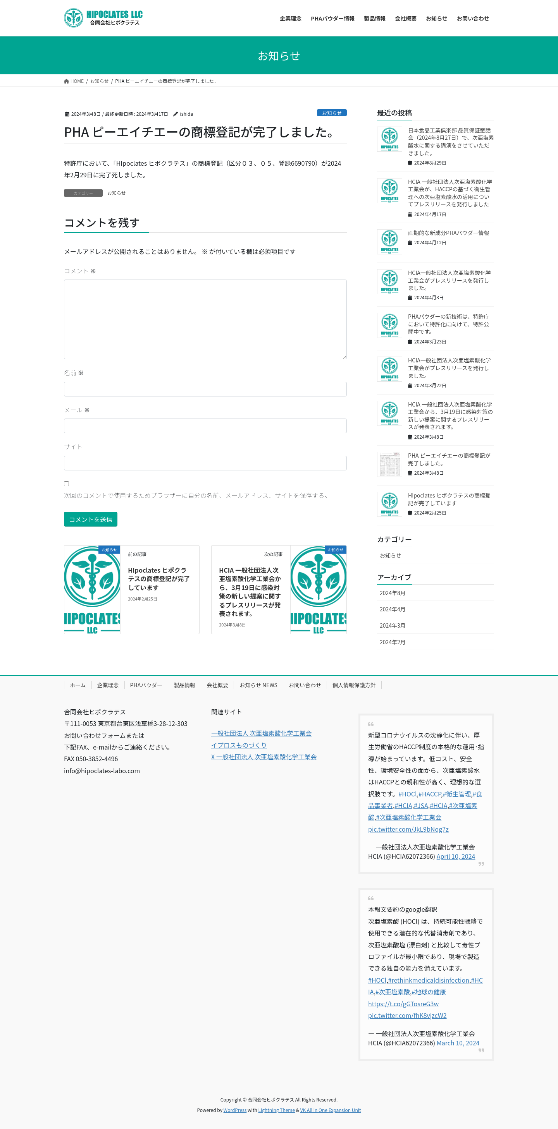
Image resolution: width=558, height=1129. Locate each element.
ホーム (78, 685)
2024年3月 (393, 625)
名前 (74, 372)
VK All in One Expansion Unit (330, 1110)
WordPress (235, 1110)
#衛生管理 (457, 793)
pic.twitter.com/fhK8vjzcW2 (407, 1015)
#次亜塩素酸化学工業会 (408, 817)
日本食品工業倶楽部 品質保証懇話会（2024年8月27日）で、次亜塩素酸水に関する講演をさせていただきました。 (451, 141)
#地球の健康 (429, 991)
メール (77, 409)
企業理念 (108, 685)
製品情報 (184, 685)
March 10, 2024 (458, 1042)
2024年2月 (393, 642)
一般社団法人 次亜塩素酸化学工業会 (261, 733)
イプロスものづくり (239, 745)
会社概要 (217, 685)
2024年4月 (393, 609)
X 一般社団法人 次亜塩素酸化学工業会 (264, 756)
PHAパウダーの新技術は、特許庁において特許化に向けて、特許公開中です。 (448, 323)
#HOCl (407, 793)
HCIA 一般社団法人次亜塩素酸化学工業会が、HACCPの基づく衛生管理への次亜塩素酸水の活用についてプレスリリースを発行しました (450, 193)
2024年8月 (393, 593)
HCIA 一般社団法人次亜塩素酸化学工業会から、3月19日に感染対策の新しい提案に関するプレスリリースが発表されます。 (250, 591)
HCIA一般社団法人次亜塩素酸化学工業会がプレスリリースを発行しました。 (449, 280)
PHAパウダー (146, 685)
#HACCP (429, 793)
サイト (73, 446)
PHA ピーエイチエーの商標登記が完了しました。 (449, 459)
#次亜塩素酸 (392, 991)
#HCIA (403, 805)
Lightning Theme (276, 1110)
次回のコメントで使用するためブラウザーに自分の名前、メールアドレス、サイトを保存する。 (197, 495)
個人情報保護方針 (354, 685)
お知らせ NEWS (258, 685)
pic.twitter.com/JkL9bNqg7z (408, 829)
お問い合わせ (305, 685)
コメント (80, 270)
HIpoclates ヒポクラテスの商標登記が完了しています (159, 578)
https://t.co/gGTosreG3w (403, 1003)
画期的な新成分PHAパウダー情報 (448, 233)
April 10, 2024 (456, 856)
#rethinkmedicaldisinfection (428, 980)
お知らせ (332, 113)
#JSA (421, 805)
